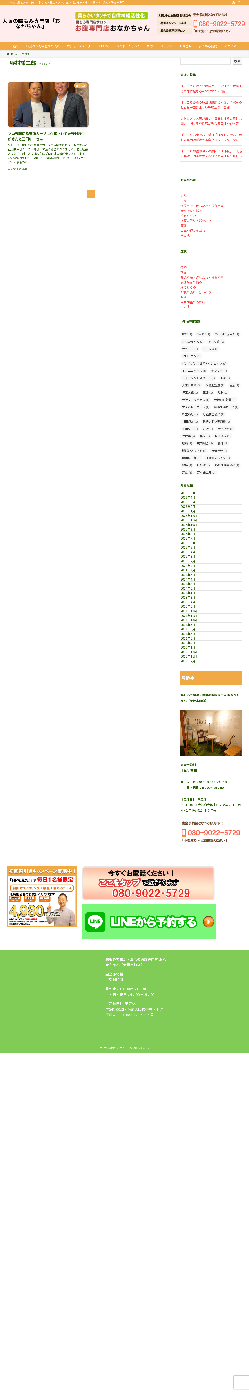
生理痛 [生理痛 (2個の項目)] (188, 436)
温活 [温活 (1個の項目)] (208, 429)
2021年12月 (193, 733)
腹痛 (183, 225)
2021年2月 (192, 788)
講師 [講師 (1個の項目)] (187, 465)
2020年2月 (192, 797)
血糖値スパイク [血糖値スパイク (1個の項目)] (218, 458)
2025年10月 (193, 559)
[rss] (233, 2)
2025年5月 (192, 605)
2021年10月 (193, 752)
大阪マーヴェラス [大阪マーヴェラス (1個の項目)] (195, 400)
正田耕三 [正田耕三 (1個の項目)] (190, 429)
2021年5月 (192, 779)
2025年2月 (192, 632)
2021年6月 (192, 770)
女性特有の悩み (191, 211)
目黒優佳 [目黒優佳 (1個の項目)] (223, 436)
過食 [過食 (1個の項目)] (187, 472)
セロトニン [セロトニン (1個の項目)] (191, 356)
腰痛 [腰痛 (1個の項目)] (187, 443)
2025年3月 (192, 623)
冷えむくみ (188, 215)
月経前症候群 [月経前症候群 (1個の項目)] (213, 414)
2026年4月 (192, 504)
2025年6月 (192, 596)
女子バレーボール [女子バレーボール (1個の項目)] (195, 407)
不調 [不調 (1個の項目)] (225, 378)
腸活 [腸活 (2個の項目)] (223, 443)
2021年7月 (192, 761)
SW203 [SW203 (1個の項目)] (203, 334)
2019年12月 (193, 816)
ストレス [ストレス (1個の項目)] (210, 349)
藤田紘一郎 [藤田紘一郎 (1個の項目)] (191, 458)
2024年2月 (192, 687)
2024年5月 (192, 660)
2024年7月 (192, 651)
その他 (185, 235)
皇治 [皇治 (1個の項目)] (205, 436)
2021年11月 (193, 742)
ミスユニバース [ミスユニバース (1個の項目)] (194, 370)
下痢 (183, 201)
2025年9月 (192, 568)
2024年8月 (192, 642)
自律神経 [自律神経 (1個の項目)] (219, 450)
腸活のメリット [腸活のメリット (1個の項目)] (194, 450)
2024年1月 (192, 696)
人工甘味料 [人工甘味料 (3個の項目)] (191, 385)
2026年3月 (192, 513)
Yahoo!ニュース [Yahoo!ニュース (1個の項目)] (227, 334)
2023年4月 (192, 715)
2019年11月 (193, 825)
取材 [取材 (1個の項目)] (223, 392)
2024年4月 (192, 669)
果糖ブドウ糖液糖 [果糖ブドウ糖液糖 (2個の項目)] (216, 421)
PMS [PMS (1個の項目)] (187, 334)
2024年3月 (192, 678)
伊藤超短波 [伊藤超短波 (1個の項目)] (215, 385)
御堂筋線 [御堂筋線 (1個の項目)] (190, 414)
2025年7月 (192, 587)
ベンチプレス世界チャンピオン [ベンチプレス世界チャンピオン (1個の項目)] (204, 363)
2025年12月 (193, 541)
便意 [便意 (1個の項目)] (234, 385)
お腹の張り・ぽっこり (195, 220)
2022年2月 (192, 724)
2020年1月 (192, 806)
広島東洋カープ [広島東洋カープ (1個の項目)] (226, 407)
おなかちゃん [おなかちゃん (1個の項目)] (193, 341)
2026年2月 (192, 522)
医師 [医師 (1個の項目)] (208, 392)
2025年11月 (193, 550)
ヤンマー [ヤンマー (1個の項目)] (219, 370)
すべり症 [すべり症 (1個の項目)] (216, 341)
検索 (237, 61)
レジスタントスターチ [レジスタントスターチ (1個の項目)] (198, 378)
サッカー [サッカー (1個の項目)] (190, 349)
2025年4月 (192, 614)
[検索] (239, 2)
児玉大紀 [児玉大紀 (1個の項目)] (190, 392)
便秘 (183, 196)
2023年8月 (192, 706)
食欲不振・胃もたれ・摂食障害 (202, 206)
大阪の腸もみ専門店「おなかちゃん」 (31, 23)
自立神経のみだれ (192, 230)
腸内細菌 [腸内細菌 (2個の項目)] (205, 443)
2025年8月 (192, 577)
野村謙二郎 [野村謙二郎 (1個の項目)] (206, 472)
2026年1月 (192, 532)
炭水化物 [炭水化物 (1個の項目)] (225, 429)
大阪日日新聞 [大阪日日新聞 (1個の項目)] (225, 400)
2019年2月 (192, 834)
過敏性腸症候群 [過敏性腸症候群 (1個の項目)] (227, 465)
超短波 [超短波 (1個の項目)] (203, 465)
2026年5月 (192, 495)
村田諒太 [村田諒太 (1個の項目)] (190, 421)
